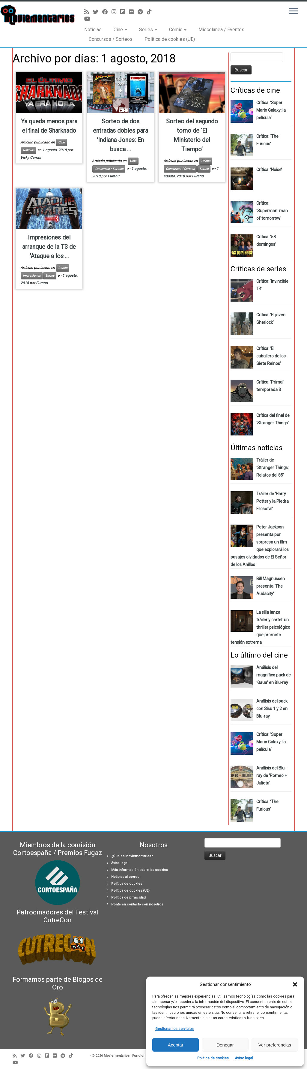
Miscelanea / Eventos (221, 29)
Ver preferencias (274, 1044)
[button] (295, 984)
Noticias (93, 29)
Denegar (225, 1044)
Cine (120, 29)
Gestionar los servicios (174, 1029)
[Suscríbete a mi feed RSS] (88, 12)
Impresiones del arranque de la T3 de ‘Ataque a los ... (49, 247)
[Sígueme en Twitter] (97, 12)
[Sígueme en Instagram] (116, 12)
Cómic (177, 29)
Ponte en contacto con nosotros (137, 904)
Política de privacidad (128, 897)
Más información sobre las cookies (139, 870)
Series (148, 29)
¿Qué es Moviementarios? (132, 856)
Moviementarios (117, 1056)
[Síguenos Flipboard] (124, 12)
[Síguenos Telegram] (142, 12)
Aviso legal (244, 1058)
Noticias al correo (125, 877)
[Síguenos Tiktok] (151, 12)
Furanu (113, 176)
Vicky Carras (30, 157)
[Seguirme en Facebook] (107, 12)
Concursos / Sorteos (111, 39)
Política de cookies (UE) (170, 39)
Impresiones (31, 276)
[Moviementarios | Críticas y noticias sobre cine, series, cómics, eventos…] (36, 15)
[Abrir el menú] (293, 11)
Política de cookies (213, 1058)
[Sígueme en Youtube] (89, 19)
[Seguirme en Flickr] (133, 12)
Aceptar (175, 1044)
